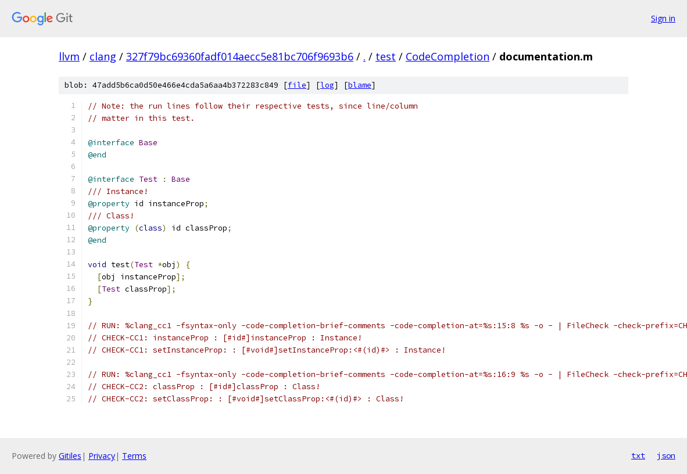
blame (359, 85)
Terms (134, 455)
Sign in (663, 18)
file (297, 85)
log (327, 85)
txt (638, 455)
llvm (69, 56)
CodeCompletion (447, 56)
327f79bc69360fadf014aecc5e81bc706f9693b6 (239, 56)
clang (103, 56)
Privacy (101, 455)
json (666, 455)
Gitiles (70, 455)
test (385, 56)
